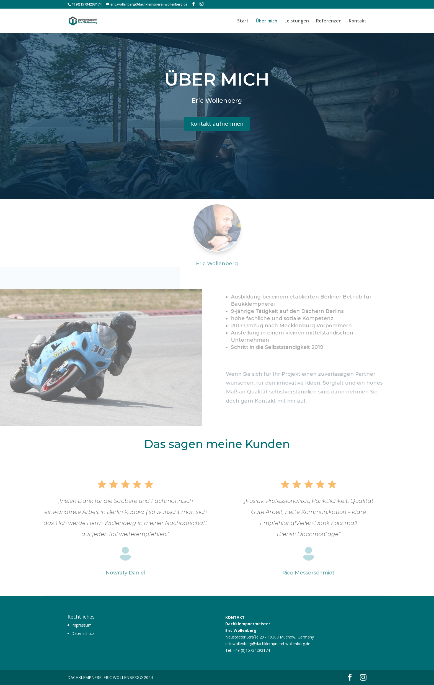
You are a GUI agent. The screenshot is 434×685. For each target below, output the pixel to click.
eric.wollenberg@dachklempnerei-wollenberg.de (267, 643)
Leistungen (297, 21)
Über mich (266, 21)
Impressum (81, 625)
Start (243, 21)
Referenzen (329, 21)
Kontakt (357, 21)
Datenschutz (82, 633)
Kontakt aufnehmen (217, 119)
